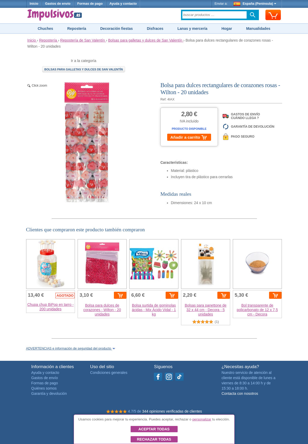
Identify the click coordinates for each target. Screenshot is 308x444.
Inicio (34, 3)
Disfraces (155, 28)
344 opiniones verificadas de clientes (172, 411)
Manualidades (258, 28)
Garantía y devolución (49, 393)
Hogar (227, 28)
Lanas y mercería (192, 28)
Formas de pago (90, 3)
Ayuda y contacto (123, 3)
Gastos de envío (57, 3)
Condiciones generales (108, 372)
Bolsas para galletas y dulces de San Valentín (83, 69)
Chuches (45, 28)
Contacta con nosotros (240, 393)
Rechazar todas (154, 439)
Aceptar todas (154, 429)
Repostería (76, 28)
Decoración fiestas (116, 28)
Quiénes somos (44, 388)
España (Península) (255, 3)
